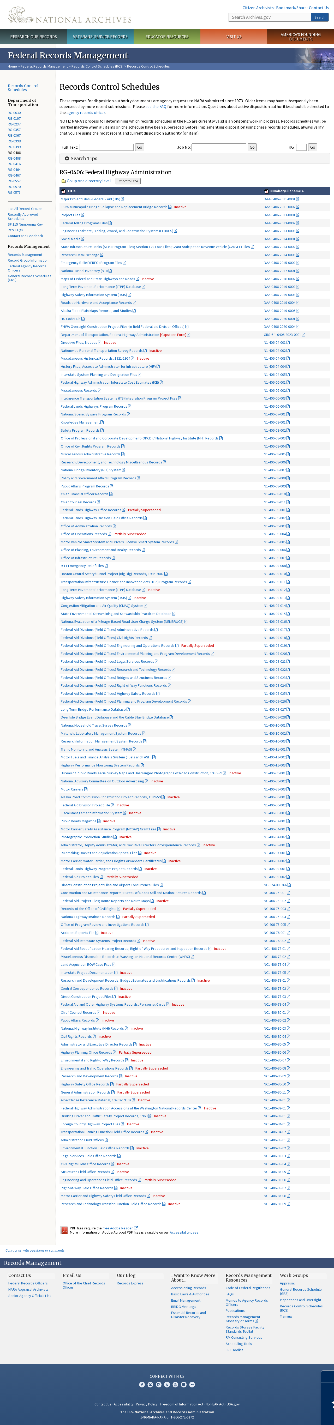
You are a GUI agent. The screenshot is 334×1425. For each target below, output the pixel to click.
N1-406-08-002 (275, 430)
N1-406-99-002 (275, 876)
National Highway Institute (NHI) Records (92, 1028)
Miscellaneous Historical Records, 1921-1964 (95, 358)
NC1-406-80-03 (275, 1028)
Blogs (184, 1384)
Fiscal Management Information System (91, 813)
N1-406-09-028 (275, 717)
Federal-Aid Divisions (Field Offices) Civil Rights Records (104, 637)
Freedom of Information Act (181, 1404)
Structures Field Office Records (85, 1171)
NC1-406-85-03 (275, 1156)
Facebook (142, 1384)
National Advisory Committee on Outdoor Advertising (102, 781)
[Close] (328, 1376)
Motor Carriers (72, 789)
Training (286, 1316)
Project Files (70, 215)
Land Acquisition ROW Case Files (86, 964)
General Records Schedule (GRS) (301, 1291)
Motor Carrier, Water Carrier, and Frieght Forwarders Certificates (111, 861)
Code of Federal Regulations (248, 1287)
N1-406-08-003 (275, 438)
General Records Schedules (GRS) (29, 278)
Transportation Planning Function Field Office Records (102, 1132)
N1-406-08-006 (275, 462)
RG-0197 (14, 118)
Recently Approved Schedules (23, 216)
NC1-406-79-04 (275, 1004)
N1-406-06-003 (275, 398)
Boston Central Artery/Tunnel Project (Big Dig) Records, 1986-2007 (112, 573)
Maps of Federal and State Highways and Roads (98, 278)
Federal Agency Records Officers (27, 268)
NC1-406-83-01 (275, 1116)
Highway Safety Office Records (85, 1084)
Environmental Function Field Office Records (95, 1148)
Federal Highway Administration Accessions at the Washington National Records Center (129, 1108)
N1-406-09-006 (275, 549)
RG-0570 (14, 186)
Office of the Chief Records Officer (84, 1285)
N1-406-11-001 (275, 749)
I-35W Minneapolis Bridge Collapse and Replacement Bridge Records (114, 206)
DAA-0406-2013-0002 (279, 223)
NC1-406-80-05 (275, 1044)
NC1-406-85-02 (275, 1148)
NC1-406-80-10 (275, 1084)
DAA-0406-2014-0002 (279, 246)
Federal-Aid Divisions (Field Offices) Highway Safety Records (108, 693)
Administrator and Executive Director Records (97, 1044)
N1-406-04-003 (275, 358)
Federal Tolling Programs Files (84, 223)
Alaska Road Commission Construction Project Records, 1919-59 (111, 797)
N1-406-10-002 (275, 733)
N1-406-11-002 (275, 757)
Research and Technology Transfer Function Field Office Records (111, 1203)
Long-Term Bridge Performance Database (93, 709)
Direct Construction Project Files (86, 996)
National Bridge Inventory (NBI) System (91, 470)
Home (12, 66)
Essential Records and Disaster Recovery (188, 1314)
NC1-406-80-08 (275, 1068)
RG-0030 (14, 112)
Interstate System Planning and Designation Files (99, 374)
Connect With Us (167, 1376)
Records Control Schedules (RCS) (97, 66)
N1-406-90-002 (275, 805)
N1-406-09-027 (275, 709)
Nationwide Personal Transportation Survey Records (102, 350)
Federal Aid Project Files (80, 876)
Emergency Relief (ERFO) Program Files (91, 262)
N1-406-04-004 (275, 366)
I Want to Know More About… (193, 1278)
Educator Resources (167, 36)
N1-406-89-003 (275, 789)
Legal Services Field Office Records (89, 1156)
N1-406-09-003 (275, 526)
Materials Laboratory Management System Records (101, 733)
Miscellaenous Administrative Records (91, 454)
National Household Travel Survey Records (94, 725)
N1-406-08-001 (275, 422)
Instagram (159, 1384)
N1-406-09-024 (275, 685)
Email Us (72, 1275)
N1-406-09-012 (275, 589)
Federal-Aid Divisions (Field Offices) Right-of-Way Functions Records (114, 685)
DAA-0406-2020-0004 (279, 326)
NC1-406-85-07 (275, 1188)
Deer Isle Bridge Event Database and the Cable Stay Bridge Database (115, 717)
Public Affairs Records (78, 1020)
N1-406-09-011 (275, 581)
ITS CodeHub (71, 318)
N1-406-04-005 (275, 374)
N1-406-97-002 (275, 861)
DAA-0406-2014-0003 (279, 254)
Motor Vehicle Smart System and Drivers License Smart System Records (117, 542)
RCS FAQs (15, 230)
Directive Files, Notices (79, 342)
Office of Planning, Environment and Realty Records (101, 549)
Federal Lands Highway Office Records (91, 510)
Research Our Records (33, 36)
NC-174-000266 (275, 885)
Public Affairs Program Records (85, 486)
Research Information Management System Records (101, 741)
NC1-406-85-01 (275, 1140)
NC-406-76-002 (275, 940)
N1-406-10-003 (275, 741)
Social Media (70, 239)
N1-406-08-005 (275, 454)
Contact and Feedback (25, 235)
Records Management (25, 254)
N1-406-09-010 (275, 573)
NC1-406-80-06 (275, 1052)
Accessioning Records (188, 1287)
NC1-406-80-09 (275, 1076)
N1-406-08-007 (275, 470)
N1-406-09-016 (275, 621)
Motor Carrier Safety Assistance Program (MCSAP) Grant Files (109, 829)
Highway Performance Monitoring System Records (100, 765)
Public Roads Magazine (79, 821)
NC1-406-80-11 (275, 1092)
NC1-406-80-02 (275, 1020)
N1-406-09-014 (275, 605)
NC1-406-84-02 (275, 1132)
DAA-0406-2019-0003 (279, 294)
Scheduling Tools (239, 1343)
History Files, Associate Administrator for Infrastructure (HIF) (108, 366)
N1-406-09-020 (275, 653)
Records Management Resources (249, 1278)
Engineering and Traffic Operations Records (95, 1068)
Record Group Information (28, 260)
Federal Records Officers (28, 1283)
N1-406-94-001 (275, 829)
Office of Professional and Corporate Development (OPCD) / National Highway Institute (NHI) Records (140, 438)
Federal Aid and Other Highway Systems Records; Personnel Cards (113, 1004)
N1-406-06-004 (275, 406)
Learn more (288, 1415)
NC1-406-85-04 (275, 1164)
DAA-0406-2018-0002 (279, 278)
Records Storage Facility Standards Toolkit (245, 1329)
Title (71, 191)
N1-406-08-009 (275, 486)
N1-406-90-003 (275, 813)
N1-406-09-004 (275, 534)
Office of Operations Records (84, 534)
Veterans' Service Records (100, 36)
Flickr (192, 1384)
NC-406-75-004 (275, 916)
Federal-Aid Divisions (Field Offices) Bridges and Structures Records (114, 677)
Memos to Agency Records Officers (247, 1302)
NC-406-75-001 (275, 892)
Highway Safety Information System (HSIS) (94, 294)
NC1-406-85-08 (275, 1195)
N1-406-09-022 (275, 669)
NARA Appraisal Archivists (28, 1289)
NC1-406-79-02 (275, 988)
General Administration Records (86, 1092)
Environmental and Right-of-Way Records (92, 1060)
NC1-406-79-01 (275, 980)
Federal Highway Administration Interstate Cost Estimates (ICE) (110, 382)
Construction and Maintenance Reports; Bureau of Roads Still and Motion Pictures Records (131, 892)
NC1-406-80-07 (275, 1060)
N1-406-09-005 (275, 542)
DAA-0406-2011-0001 (279, 199)
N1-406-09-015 (275, 613)
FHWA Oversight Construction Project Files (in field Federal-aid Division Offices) (122, 326)
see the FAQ (156, 106)
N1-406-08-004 (275, 446)
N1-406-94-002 (275, 837)
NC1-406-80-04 (275, 1036)
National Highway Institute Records (88, 916)
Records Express (130, 1283)
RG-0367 (14, 135)
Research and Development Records (89, 1076)
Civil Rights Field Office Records (85, 1164)
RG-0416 (14, 163)
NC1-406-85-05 (275, 1171)
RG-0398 (14, 141)
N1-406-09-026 (275, 701)
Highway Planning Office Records (86, 1052)
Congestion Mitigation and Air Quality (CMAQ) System (102, 605)
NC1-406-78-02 (275, 956)
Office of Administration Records (86, 526)
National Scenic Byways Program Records (93, 414)
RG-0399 (14, 146)
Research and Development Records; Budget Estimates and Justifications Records (126, 980)
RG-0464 (14, 169)
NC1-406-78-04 (275, 964)
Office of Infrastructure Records (86, 557)
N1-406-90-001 (275, 797)
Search (319, 17)
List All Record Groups (25, 208)
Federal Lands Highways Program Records (94, 406)
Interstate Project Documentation (87, 972)
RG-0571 (14, 192)
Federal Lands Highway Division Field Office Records (102, 518)
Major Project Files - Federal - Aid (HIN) (90, 199)
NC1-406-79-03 (275, 996)
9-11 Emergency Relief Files (82, 565)
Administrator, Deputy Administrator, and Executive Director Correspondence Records (128, 845)
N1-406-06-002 (275, 390)
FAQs (230, 1294)
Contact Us (319, 7)
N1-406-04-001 (275, 342)
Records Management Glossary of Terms (243, 1318)
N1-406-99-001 (275, 868)
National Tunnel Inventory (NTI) (84, 270)
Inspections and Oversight (300, 1299)
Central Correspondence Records (87, 988)
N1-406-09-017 (275, 629)
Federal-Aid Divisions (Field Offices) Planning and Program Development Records (124, 701)
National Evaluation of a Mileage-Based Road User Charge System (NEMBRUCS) (122, 621)
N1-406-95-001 (275, 845)
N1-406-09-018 (275, 637)
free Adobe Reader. (120, 1228)
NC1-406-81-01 (275, 1100)
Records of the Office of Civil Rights (88, 908)
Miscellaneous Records (79, 390)
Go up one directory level (89, 180)
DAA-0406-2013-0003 (279, 230)
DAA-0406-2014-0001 (279, 239)
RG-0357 (14, 129)
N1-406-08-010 (275, 494)
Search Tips (80, 158)
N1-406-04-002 (275, 350)
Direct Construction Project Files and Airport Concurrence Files (110, 885)
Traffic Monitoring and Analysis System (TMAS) (96, 749)
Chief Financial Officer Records (85, 494)
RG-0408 (14, 158)
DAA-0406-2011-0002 (279, 206)
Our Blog (126, 1275)
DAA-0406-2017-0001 (279, 270)
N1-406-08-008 (275, 478)
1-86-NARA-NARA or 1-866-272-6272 (167, 1417)
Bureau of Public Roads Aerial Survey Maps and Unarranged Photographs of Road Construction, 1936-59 (141, 773)
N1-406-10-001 (275, 725)
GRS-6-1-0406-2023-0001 (282, 334)
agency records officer (86, 112)
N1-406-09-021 (275, 661)
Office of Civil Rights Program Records (91, 446)
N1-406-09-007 (275, 557)
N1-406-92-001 (275, 821)
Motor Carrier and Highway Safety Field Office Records (103, 1195)
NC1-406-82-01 (275, 1108)
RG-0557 (14, 181)
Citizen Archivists (258, 7)
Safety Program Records (80, 430)
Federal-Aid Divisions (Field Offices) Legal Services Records (107, 661)
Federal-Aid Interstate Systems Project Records (98, 940)
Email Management (185, 1300)
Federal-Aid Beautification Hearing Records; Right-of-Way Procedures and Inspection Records (134, 948)
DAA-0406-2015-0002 (279, 262)
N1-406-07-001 (275, 414)
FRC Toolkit (234, 1350)
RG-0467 (14, 175)
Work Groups (294, 1275)
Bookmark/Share (291, 7)
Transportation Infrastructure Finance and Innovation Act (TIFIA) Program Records (124, 581)
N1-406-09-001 (275, 510)
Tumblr (167, 1384)
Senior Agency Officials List (29, 1295)
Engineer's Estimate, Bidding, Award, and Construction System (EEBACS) (117, 230)
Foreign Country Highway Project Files (90, 1124)
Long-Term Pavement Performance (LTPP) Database (101, 286)
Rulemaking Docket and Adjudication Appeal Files (99, 852)
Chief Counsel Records (78, 502)
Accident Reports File (77, 932)
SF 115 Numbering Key (25, 224)
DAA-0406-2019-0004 (279, 302)
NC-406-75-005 (275, 924)
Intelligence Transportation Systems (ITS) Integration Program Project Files (119, 398)
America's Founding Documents (301, 36)
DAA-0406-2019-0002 (279, 286)
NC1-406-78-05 (275, 972)
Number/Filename (285, 191)
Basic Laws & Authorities (190, 1294)
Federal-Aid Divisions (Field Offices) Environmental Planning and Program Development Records (135, 653)
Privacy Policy (147, 1404)
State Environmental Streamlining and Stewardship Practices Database (116, 613)
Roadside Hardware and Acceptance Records (96, 302)
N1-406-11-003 (275, 765)
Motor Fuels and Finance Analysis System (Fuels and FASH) (106, 757)
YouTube (175, 1384)
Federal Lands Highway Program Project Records (99, 868)
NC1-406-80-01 (275, 1012)
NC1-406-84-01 (275, 1124)
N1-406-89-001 (275, 773)
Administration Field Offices (82, 1140)
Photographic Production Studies (87, 837)
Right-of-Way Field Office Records (87, 1188)
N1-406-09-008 (275, 565)
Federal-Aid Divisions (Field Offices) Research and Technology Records (116, 669)
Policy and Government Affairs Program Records (98, 478)
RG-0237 (14, 124)
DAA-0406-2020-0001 (279, 318)
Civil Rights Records (76, 1036)
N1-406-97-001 (275, 852)
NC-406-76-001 (275, 932)
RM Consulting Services (244, 1337)
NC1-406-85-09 (275, 1203)
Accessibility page (184, 1232)
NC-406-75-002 (275, 900)
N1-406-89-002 (275, 781)
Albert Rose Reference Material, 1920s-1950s (96, 1100)
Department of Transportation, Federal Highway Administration (123, 334)
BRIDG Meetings (183, 1306)
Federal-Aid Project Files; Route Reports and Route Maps (105, 900)
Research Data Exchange (80, 254)
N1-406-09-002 (275, 518)
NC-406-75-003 (275, 908)
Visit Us (233, 36)
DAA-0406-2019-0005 (279, 310)
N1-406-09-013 (275, 597)
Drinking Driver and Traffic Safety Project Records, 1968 (104, 1116)
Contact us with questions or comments (35, 1250)
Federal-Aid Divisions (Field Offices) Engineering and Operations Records (118, 645)
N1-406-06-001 (275, 382)
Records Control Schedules (23, 87)
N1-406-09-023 (275, 677)
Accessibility (124, 1404)
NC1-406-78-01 (275, 948)
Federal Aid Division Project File (85, 805)
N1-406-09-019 (275, 645)
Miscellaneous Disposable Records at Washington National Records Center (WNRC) (125, 956)
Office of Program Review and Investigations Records (103, 924)
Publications (235, 1310)
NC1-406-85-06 (275, 1180)
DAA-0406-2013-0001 (279, 215)
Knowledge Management (80, 422)
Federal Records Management (44, 66)
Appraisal (287, 1283)
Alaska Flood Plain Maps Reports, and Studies (96, 310)
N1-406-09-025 (275, 693)
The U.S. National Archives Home (69, 15)
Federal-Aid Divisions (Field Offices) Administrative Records (107, 629)
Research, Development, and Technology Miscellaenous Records (111, 462)
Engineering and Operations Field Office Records (99, 1180)
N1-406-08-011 (275, 502)
